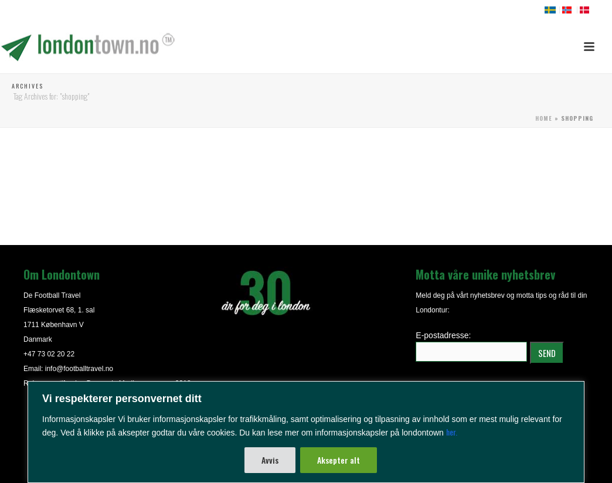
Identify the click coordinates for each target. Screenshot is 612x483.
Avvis (269, 460)
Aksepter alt (338, 460)
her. (451, 432)
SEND (547, 352)
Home (543, 118)
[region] (306, 432)
